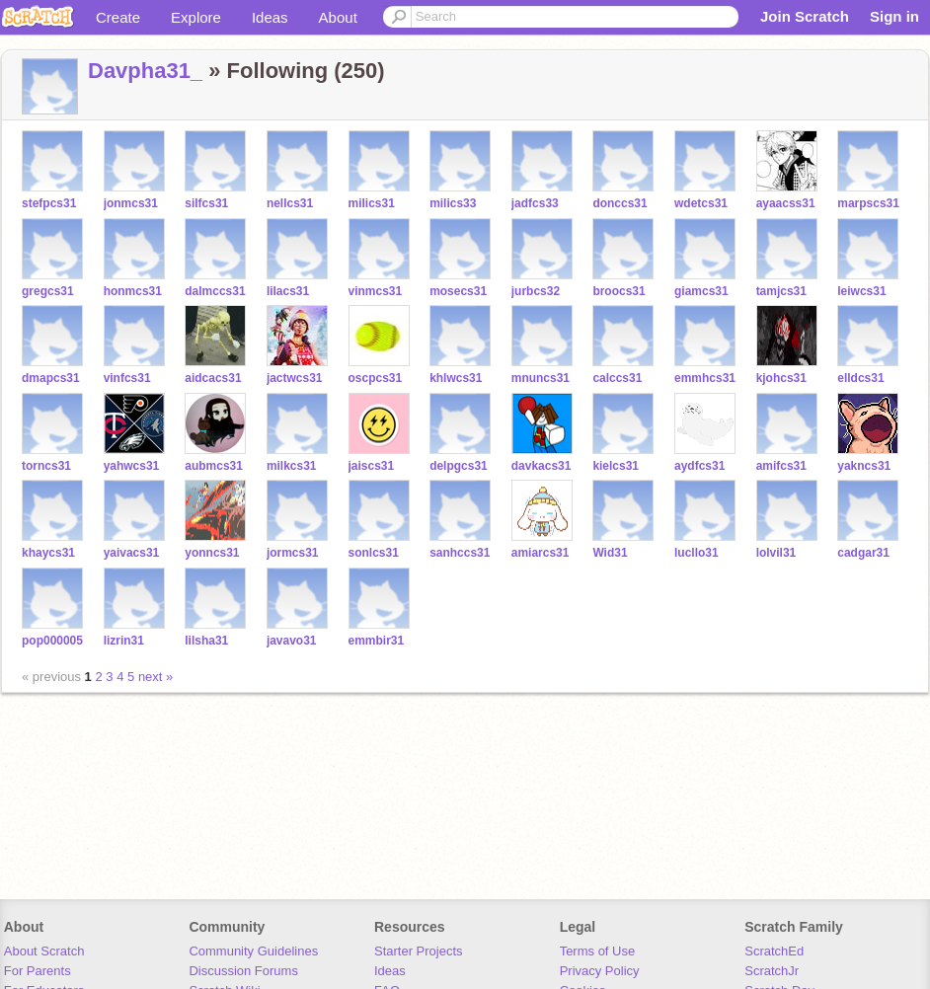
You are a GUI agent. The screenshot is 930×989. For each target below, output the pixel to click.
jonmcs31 (131, 203)
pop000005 (52, 640)
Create (118, 17)
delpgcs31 (458, 466)
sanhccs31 (459, 553)
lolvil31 (776, 553)
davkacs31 (541, 466)
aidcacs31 (213, 378)
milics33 (452, 203)
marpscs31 (868, 203)
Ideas (270, 17)
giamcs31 (701, 291)
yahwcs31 (132, 466)
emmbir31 (377, 640)
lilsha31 (206, 640)
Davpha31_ (145, 70)
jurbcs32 (535, 291)
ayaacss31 (785, 203)
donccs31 (619, 203)
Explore (196, 17)
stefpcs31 (49, 203)
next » (155, 676)
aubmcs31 (214, 466)
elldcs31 (860, 378)
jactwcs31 (295, 378)
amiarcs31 (540, 553)
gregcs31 (48, 291)
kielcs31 (615, 466)
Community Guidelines (253, 951)
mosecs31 (458, 291)
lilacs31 (288, 291)
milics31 (372, 203)
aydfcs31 (699, 466)
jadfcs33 (535, 203)
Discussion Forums (243, 970)
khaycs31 (48, 553)
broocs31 (618, 291)
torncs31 (46, 466)
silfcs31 (206, 203)
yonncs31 (212, 553)
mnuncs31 (540, 378)
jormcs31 (293, 553)
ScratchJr (771, 970)
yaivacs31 (132, 553)
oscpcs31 (376, 378)
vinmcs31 (376, 291)
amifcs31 (781, 466)
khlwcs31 (455, 378)
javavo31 (292, 640)
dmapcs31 (51, 378)
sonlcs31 (374, 553)
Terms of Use (598, 951)
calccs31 (617, 378)
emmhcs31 (705, 378)
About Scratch (44, 951)
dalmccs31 (215, 291)
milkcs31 (292, 466)
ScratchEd (774, 951)
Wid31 (609, 553)
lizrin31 (124, 640)
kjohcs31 (781, 378)
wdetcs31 (701, 203)
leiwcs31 (861, 291)
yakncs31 (864, 466)
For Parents (37, 970)
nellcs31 (290, 203)
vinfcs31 (127, 378)
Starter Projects (418, 951)
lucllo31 (696, 553)
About (338, 17)
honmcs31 (133, 291)
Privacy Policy (600, 970)
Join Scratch (804, 16)
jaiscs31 (372, 466)
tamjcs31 (781, 291)
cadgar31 (863, 553)
